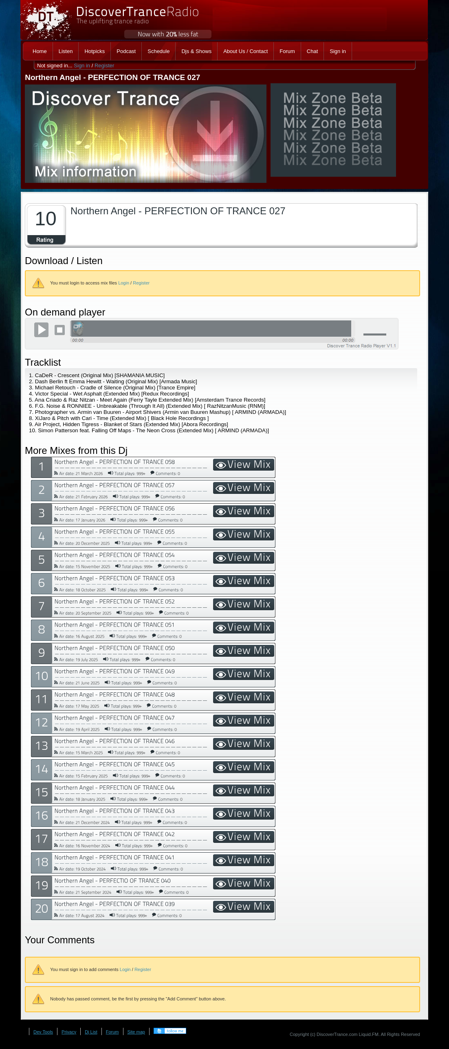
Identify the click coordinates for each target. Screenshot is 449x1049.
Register (104, 65)
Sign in (82, 65)
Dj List (91, 1031)
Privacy (69, 1031)
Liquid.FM (369, 1034)
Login (123, 282)
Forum (112, 1031)
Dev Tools (43, 1031)
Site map (136, 1031)
